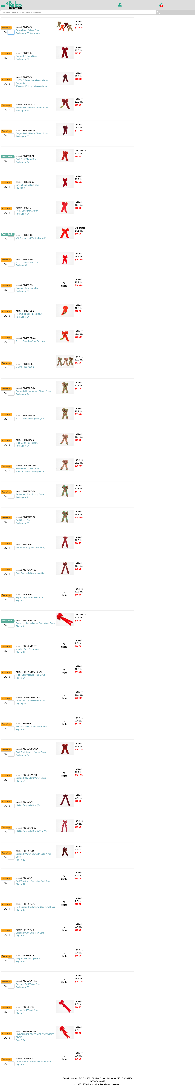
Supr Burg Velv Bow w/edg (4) (30, 573)
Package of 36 (22, 987)
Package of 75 (22, 291)
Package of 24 (22, 59)
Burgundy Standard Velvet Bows (31, 778)
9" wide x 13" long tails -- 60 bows (31, 86)
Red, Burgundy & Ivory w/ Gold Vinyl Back (35, 907)
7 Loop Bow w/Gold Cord (27, 262)
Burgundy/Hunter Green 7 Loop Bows (33, 391)
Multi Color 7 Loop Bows (27, 443)
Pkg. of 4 (20, 600)
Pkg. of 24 (20, 678)
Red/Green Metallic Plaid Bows (30, 701)
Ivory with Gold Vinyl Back (28, 958)
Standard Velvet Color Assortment (31, 726)
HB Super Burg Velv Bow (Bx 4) (30, 547)
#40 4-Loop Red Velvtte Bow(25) (31, 238)
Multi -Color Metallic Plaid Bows (30, 675)
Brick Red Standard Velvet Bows (31, 752)
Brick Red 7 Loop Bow (26, 159)
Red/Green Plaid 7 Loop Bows (30, 494)
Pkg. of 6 (20, 1013)
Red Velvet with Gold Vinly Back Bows (33, 881)
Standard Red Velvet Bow (28, 984)
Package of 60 (22, 136)
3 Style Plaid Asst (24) (26, 367)
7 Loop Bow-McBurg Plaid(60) (30, 418)
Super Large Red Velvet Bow (29, 597)
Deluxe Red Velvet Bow (27, 1010)
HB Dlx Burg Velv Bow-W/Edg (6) (31, 831)
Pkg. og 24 (21, 704)
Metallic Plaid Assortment (27, 649)
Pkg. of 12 (20, 652)
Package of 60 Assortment (28, 33)
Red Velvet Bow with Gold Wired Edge (33, 1062)
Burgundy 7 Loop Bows (26, 56)
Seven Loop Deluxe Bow (27, 30)
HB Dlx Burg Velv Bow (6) (28, 805)
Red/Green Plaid (23, 520)
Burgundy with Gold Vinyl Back (30, 933)
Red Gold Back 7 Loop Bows (29, 314)
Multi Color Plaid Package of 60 (30, 471)
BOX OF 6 (20, 1040)
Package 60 (21, 265)
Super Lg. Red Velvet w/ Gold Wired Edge (35, 623)
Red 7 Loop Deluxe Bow (27, 211)
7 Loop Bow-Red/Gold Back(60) (30, 341)
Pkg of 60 (20, 188)
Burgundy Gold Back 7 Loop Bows (32, 108)
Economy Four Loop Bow (27, 288)
